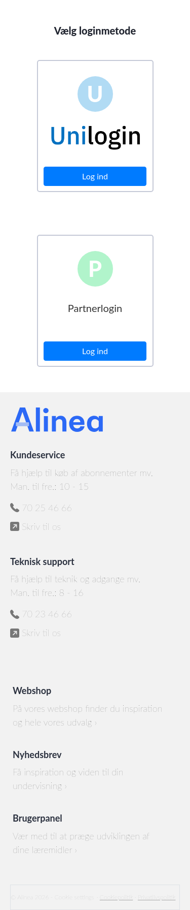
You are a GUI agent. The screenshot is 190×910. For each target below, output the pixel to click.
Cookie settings (74, 897)
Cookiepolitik (116, 897)
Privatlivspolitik (156, 897)
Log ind (95, 176)
